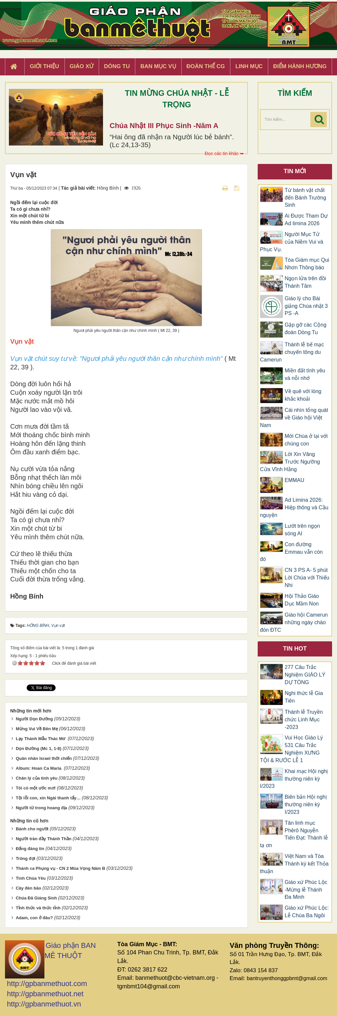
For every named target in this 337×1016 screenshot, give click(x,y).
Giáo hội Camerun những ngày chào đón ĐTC (294, 622)
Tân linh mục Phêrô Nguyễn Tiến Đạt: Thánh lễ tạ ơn (294, 834)
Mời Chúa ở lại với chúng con (306, 439)
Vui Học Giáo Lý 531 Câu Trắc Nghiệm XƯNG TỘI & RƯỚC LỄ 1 (291, 749)
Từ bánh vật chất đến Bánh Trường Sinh (305, 197)
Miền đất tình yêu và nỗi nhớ (305, 374)
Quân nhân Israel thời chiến (44, 758)
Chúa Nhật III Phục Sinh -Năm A (164, 125)
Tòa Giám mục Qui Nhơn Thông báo (307, 263)
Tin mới (295, 171)
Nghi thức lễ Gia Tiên (304, 697)
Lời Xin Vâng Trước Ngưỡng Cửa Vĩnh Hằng (290, 461)
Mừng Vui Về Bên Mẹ (37, 728)
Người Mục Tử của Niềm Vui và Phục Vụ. (291, 241)
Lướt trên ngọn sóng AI (302, 529)
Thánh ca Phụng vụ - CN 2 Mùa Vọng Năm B (60, 868)
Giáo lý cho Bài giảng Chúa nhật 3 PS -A (306, 306)
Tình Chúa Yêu (31, 878)
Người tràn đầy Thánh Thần (43, 838)
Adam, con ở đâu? (34, 917)
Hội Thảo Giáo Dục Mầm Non (302, 599)
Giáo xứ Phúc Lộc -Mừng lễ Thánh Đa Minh (306, 889)
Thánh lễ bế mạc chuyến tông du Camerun (292, 352)
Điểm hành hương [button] (300, 66)
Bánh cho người (32, 828)
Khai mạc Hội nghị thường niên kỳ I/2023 (294, 778)
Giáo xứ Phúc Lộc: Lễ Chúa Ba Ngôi (307, 911)
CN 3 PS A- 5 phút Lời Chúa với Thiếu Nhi (307, 577)
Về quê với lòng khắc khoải (303, 395)
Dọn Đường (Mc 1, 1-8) (38, 748)
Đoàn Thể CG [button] (206, 66)
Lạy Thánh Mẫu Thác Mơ (41, 738)
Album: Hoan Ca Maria (39, 768)
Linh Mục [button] (249, 66)
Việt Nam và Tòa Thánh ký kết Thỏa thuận (294, 863)
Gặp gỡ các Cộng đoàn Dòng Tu (305, 328)
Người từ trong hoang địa (41, 807)
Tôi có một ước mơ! (36, 788)
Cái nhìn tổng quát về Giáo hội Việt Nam (294, 417)
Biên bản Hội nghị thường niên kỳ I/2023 (306, 804)
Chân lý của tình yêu (36, 778)
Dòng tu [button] (117, 66)
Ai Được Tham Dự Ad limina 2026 (306, 219)
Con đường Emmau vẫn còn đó (291, 552)
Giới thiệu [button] (44, 66)
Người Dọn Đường (34, 718)
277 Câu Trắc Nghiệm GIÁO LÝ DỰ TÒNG (305, 674)
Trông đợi (25, 858)
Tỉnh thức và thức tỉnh (38, 907)
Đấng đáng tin (30, 848)
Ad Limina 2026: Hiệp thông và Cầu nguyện (294, 507)
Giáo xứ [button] (82, 66)
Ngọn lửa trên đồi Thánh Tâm (305, 282)
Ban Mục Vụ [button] (158, 66)
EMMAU (294, 480)
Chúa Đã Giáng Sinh (36, 898)
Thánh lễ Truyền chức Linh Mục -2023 (304, 719)
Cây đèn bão (28, 888)
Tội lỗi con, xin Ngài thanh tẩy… (48, 797)
